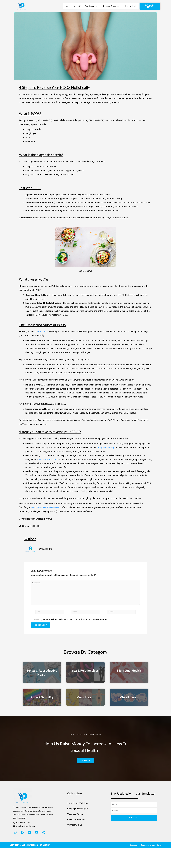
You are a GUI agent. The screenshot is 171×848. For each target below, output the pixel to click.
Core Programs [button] (92, 6)
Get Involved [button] (131, 6)
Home (67, 6)
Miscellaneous (129, 700)
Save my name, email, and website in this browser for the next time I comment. (71, 622)
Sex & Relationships (85, 673)
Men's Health (85, 700)
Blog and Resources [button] (112, 6)
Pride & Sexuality (42, 700)
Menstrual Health (129, 673)
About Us (77, 6)
